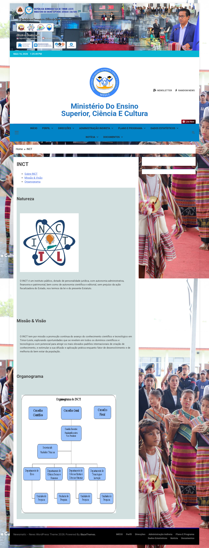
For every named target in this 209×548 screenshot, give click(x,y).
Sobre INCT (31, 173)
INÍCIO (33, 128)
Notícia (90, 137)
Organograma (32, 181)
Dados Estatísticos (163, 128)
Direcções (64, 128)
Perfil (46, 128)
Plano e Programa (130, 128)
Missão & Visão (33, 177)
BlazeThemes (87, 534)
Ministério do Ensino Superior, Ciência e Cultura (104, 110)
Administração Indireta (94, 128)
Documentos (111, 137)
